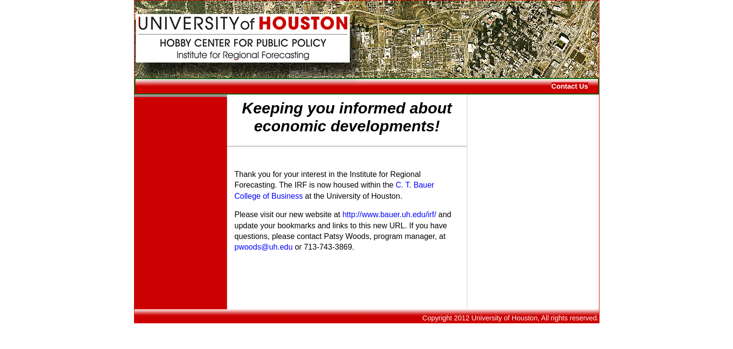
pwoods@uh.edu (264, 247)
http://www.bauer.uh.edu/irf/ (389, 214)
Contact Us (570, 86)
